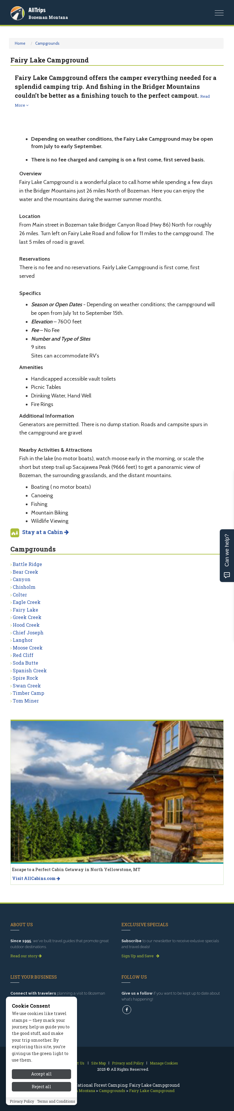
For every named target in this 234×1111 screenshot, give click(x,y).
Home (20, 43)
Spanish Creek (30, 670)
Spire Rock (25, 678)
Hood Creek (26, 625)
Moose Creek (28, 648)
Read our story (26, 955)
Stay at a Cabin (45, 532)
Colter (20, 594)
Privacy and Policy (128, 1063)
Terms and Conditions (56, 1104)
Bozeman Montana (48, 17)
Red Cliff (23, 655)
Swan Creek (27, 685)
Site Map (98, 1063)
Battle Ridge (27, 564)
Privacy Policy (22, 1104)
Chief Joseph (28, 632)
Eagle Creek (27, 602)
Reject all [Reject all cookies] (41, 1090)
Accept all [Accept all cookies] (41, 1077)
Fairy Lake (25, 610)
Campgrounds (47, 43)
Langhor (23, 640)
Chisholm (24, 587)
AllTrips (37, 10)
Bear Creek (25, 572)
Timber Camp (28, 693)
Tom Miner (26, 701)
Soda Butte (25, 663)
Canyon (22, 579)
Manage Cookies (164, 1063)
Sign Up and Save (140, 955)
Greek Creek (27, 617)
